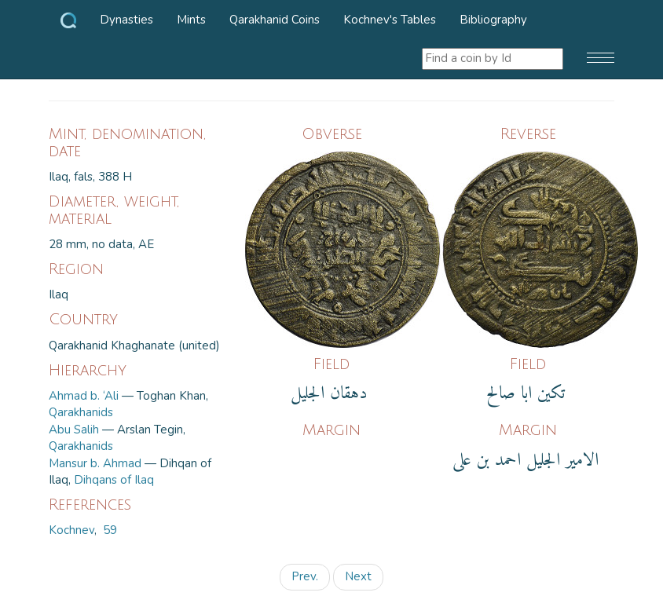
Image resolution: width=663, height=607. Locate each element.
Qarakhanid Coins (274, 19)
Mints (191, 19)
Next (358, 576)
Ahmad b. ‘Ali (84, 396)
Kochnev (71, 530)
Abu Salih (74, 429)
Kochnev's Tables (389, 19)
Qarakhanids (81, 412)
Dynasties (126, 19)
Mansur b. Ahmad (95, 463)
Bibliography (493, 19)
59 (110, 530)
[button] (600, 59)
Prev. (304, 576)
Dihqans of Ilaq (114, 480)
